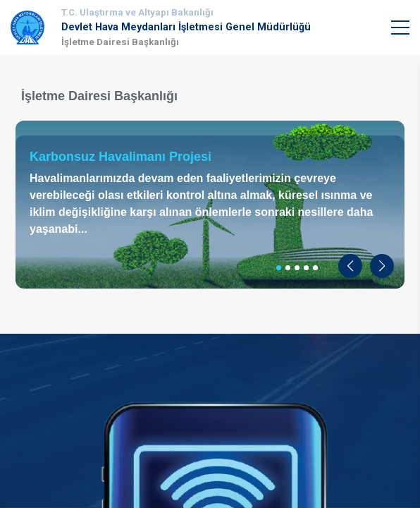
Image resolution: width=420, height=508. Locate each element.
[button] (350, 266)
